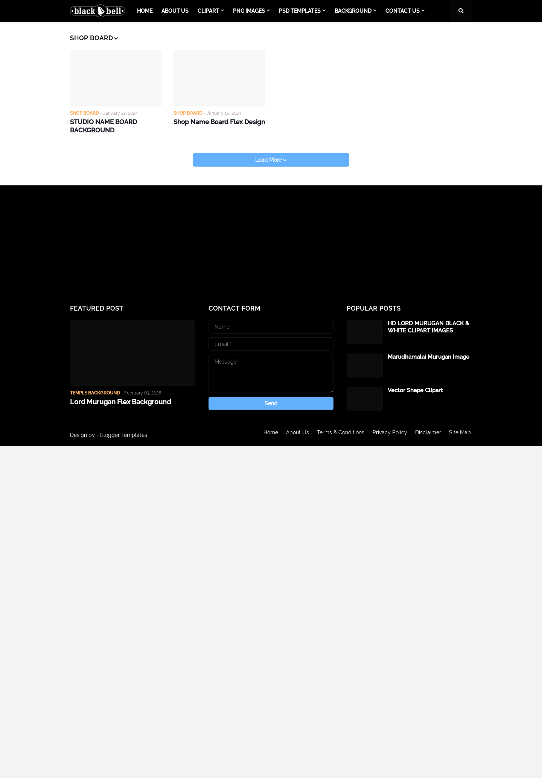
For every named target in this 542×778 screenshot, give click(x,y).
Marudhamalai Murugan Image (428, 355)
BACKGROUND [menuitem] (353, 11)
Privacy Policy (388, 434)
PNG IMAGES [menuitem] (249, 11)
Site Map (461, 434)
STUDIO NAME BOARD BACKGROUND (102, 125)
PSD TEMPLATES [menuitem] (300, 11)
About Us (294, 434)
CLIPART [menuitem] (208, 11)
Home (266, 434)
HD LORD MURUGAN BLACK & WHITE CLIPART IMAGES (428, 326)
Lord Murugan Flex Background (120, 401)
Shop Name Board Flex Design (217, 121)
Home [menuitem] (144, 11)
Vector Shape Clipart (415, 389)
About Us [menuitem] (175, 11)
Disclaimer (428, 434)
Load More (269, 159)
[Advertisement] (132, 244)
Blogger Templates (123, 434)
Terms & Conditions (338, 434)
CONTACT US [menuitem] (402, 11)
